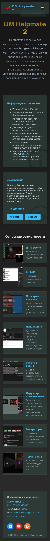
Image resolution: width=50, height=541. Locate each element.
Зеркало (32, 216)
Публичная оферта (16, 516)
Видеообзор (17, 208)
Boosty (24, 154)
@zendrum (22, 509)
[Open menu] (42, 8)
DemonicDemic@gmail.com (26, 512)
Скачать (15, 216)
